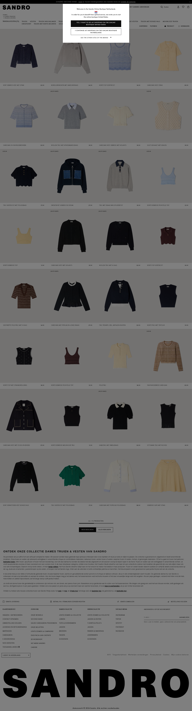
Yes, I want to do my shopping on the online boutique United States (96, 24)
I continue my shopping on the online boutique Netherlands (96, 32)
